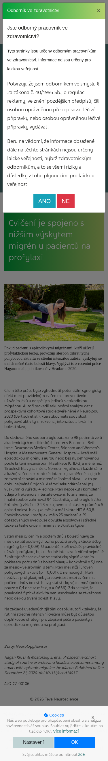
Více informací (66, 731)
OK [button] (74, 742)
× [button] (93, 717)
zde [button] (81, 754)
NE (66, 201)
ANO (44, 201)
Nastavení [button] (33, 742)
